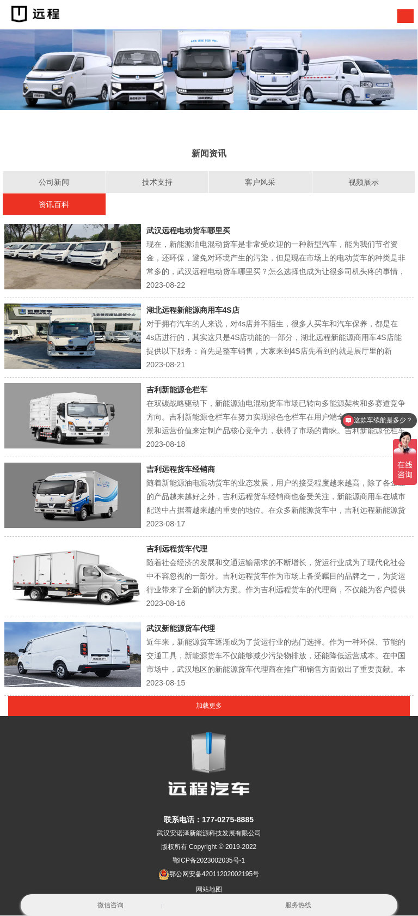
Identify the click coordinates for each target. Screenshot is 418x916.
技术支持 (157, 182)
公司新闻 (54, 182)
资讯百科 (54, 204)
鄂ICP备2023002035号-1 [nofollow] (209, 861)
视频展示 (363, 182)
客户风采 (260, 182)
